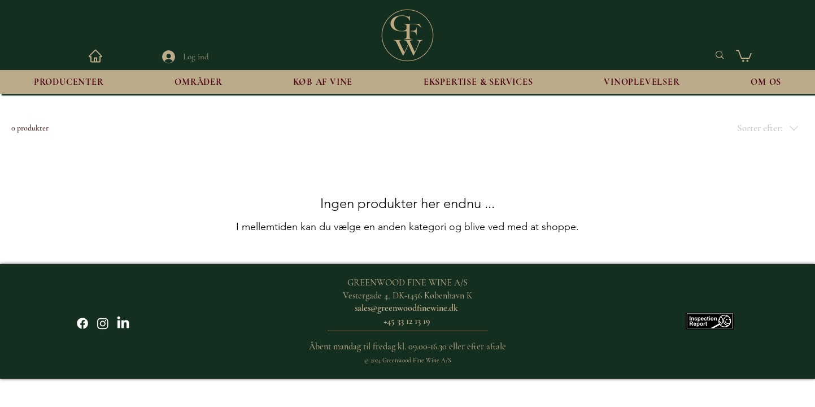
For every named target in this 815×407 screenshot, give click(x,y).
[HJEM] (95, 56)
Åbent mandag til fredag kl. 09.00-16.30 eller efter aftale (407, 346)
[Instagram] (102, 323)
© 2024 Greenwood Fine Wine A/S (407, 360)
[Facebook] (82, 323)
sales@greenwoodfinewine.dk (406, 308)
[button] (744, 55)
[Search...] (582, 55)
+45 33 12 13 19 (407, 321)
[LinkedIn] (123, 323)
